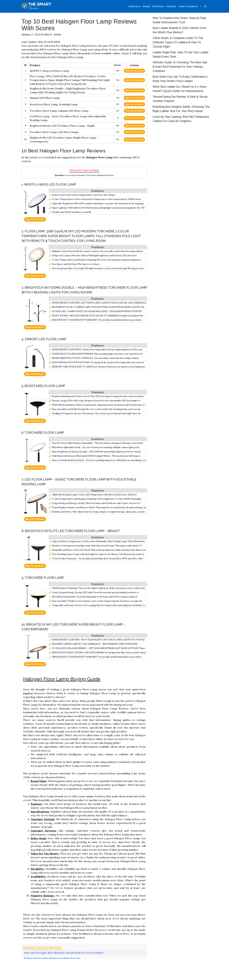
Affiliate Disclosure (195, 953)
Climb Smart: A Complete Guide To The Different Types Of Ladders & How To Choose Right (178, 42)
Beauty (146, 6)
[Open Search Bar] (205, 6)
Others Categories (191, 6)
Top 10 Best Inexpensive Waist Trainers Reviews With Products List (61, 897)
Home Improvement (36, 893)
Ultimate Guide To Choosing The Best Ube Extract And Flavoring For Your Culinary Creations (180, 67)
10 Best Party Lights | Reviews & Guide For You (52, 878)
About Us (153, 953)
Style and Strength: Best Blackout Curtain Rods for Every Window (64, 873)
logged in (44, 921)
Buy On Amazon (134, 70)
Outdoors (171, 6)
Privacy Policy (171, 953)
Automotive (134, 6)
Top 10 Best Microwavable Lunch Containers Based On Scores (59, 901)
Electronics (158, 6)
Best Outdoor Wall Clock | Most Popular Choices (53, 884)
